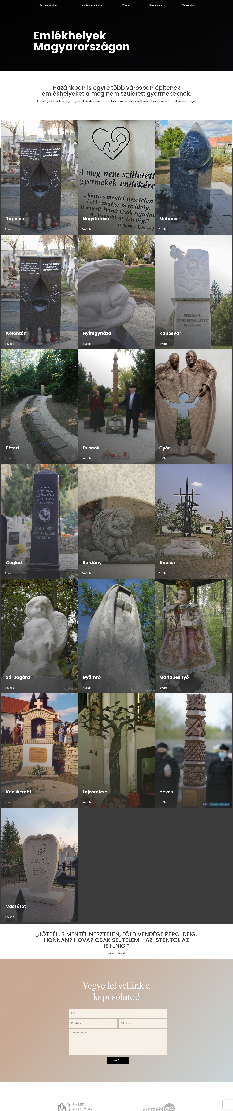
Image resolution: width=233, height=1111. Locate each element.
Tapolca (15, 219)
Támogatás (155, 5)
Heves (166, 792)
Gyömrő (92, 677)
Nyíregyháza (97, 333)
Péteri (12, 448)
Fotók (125, 5)
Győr (164, 448)
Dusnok (91, 448)
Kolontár (16, 333)
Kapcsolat (188, 5)
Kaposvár (170, 333)
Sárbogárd (18, 677)
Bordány (92, 563)
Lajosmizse (95, 792)
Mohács (168, 219)
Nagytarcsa (96, 219)
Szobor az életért (49, 5)
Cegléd (14, 563)
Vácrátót (16, 907)
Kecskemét (18, 792)
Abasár (167, 563)
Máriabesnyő (174, 677)
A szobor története (91, 5)
